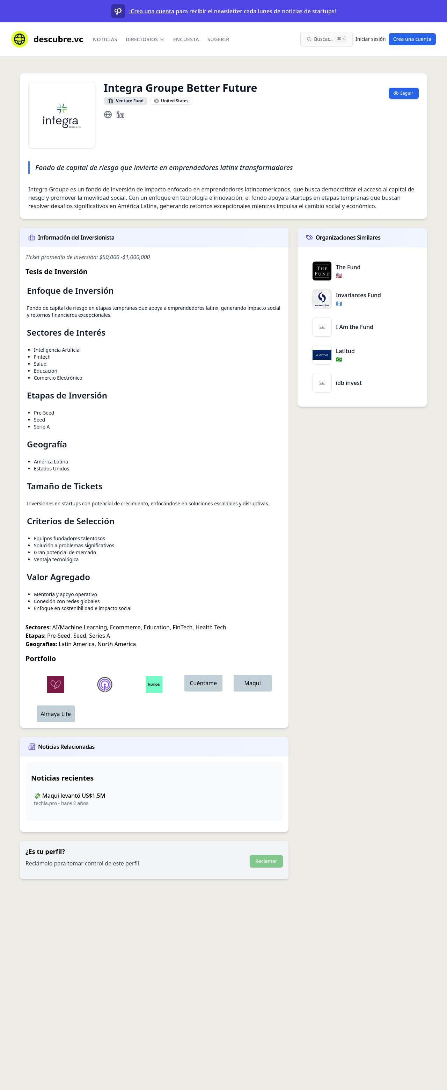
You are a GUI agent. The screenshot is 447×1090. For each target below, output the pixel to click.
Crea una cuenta (152, 11)
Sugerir (218, 39)
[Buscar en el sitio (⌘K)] (326, 39)
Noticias (105, 39)
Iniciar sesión (371, 39)
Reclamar (266, 861)
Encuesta (186, 39)
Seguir (403, 93)
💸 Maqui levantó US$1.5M (69, 795)
